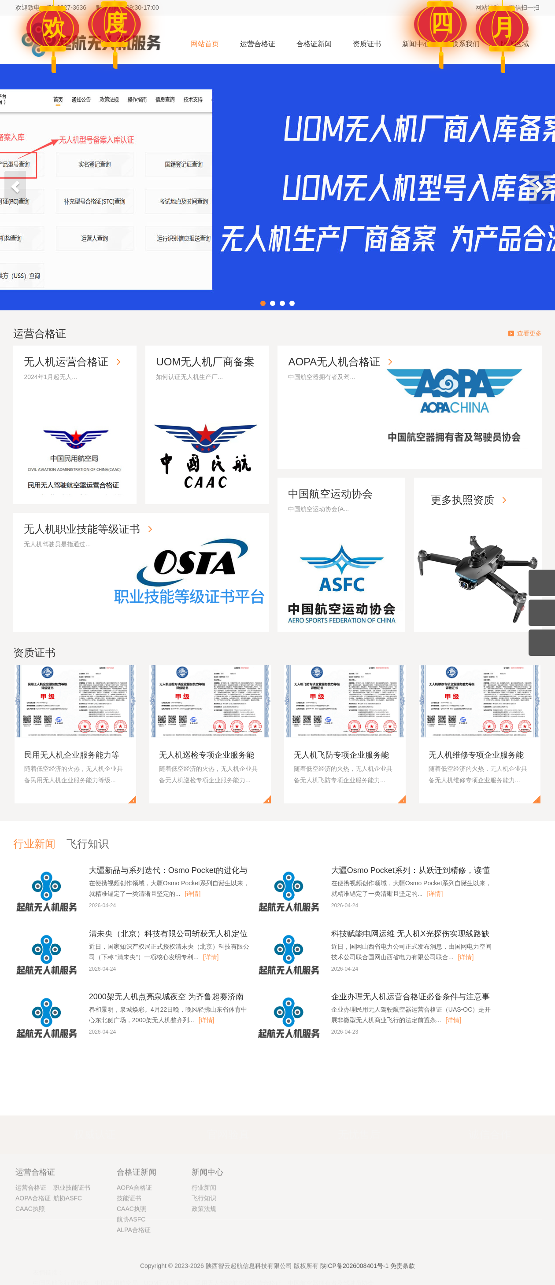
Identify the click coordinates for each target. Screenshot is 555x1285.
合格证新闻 (314, 44)
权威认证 (95, 1130)
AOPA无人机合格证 (337, 364)
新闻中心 (416, 44)
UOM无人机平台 (166, 1278)
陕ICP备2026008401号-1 (354, 1273)
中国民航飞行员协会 (61, 1278)
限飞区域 (515, 44)
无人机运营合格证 (68, 364)
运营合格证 (257, 44)
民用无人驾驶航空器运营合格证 (238, 1278)
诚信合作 (490, 1130)
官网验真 (228, 1130)
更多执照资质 (472, 509)
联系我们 (465, 44)
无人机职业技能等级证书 (84, 532)
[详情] (193, 893)
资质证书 (367, 44)
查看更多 (529, 333)
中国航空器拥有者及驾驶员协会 (331, 1278)
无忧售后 (359, 1130)
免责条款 (402, 1273)
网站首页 (205, 44)
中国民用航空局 (116, 1278)
